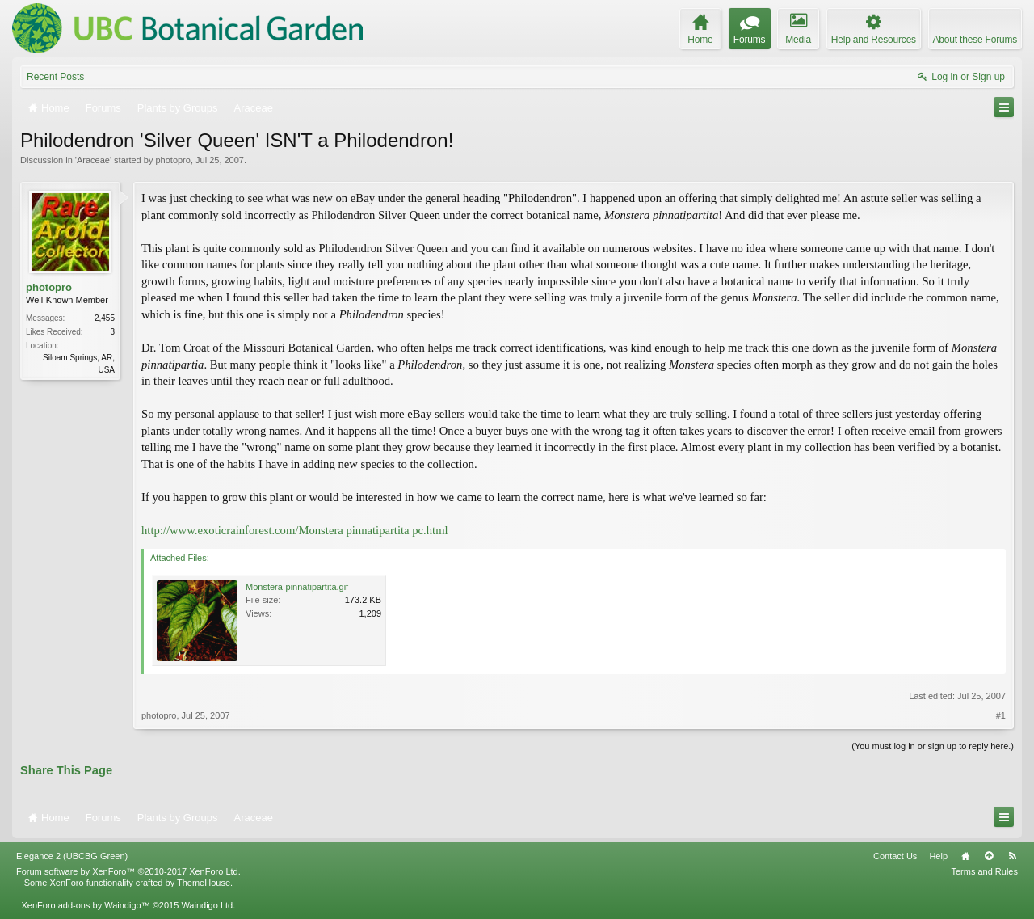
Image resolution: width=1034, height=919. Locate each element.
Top (988, 856)
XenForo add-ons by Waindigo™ (85, 905)
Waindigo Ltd (207, 905)
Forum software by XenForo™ (128, 871)
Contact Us (895, 856)
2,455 (105, 318)
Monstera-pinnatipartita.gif (297, 587)
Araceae (93, 160)
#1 (1001, 715)
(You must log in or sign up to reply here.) (932, 746)
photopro (172, 160)
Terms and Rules (984, 871)
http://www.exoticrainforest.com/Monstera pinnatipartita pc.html (294, 530)
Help (938, 856)
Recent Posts (55, 76)
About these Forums (975, 39)
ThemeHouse (203, 882)
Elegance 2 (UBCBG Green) (72, 856)
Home (965, 856)
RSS (1012, 856)
